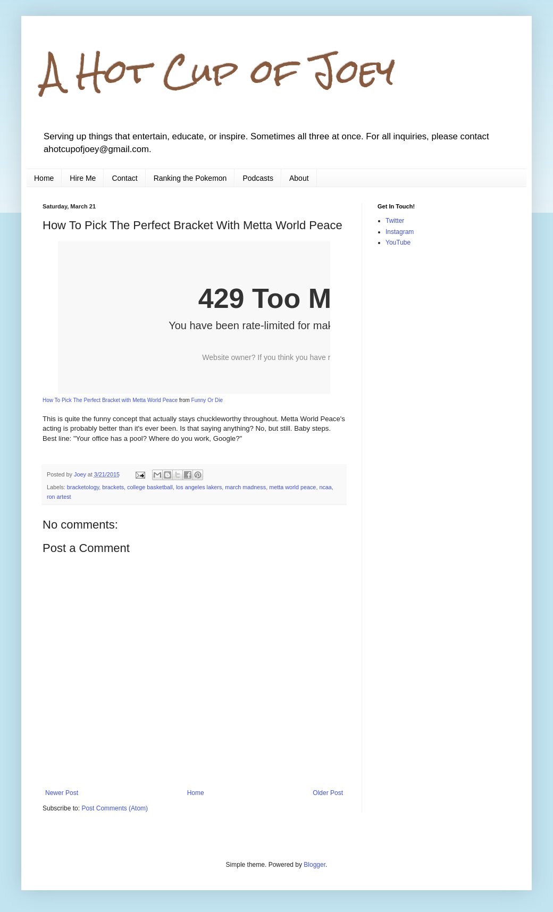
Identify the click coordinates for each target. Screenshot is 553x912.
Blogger (314, 864)
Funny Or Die (207, 400)
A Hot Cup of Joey (219, 71)
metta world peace (292, 487)
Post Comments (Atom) (114, 808)
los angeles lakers (199, 487)
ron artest (59, 496)
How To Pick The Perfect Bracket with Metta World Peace (110, 400)
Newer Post (61, 793)
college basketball (150, 487)
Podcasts (257, 178)
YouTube (398, 242)
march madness (245, 487)
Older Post (328, 793)
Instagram (400, 232)
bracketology (83, 487)
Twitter (395, 220)
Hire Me (83, 178)
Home (44, 178)
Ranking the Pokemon (190, 178)
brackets (113, 487)
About (299, 178)
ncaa (325, 487)
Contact (124, 178)
